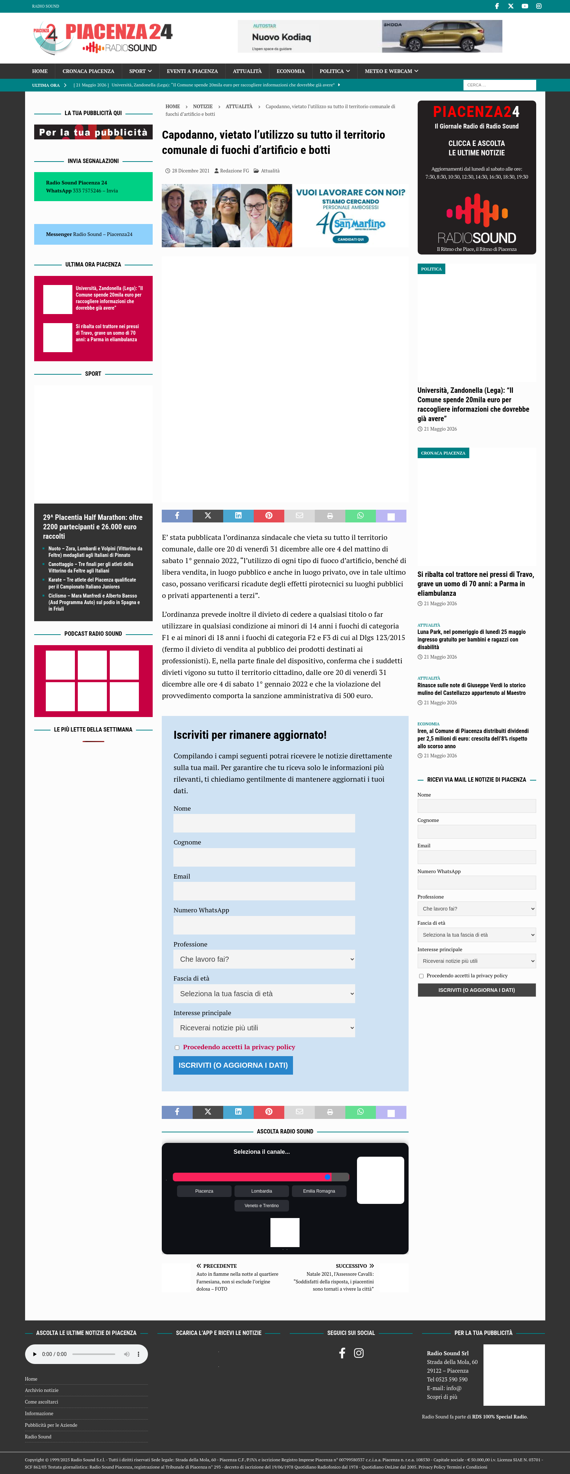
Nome (182, 808)
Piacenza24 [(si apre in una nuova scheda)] (119, 234)
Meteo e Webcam (388, 71)
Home (40, 71)
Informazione (39, 1413)
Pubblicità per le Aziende (51, 1425)
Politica (332, 71)
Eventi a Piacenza (192, 71)
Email (181, 876)
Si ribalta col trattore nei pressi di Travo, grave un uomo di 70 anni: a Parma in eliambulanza (107, 332)
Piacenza (204, 1191)
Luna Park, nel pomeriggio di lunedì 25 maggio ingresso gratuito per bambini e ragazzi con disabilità (472, 639)
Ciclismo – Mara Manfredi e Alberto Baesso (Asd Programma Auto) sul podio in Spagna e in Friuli (94, 602)
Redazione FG (234, 170)
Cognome (187, 842)
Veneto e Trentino (262, 1205)
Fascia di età (191, 978)
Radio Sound (45, 6)
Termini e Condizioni (466, 1467)
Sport (137, 71)
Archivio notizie (42, 1390)
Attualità (247, 71)
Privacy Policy (431, 1467)
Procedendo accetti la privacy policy (239, 1046)
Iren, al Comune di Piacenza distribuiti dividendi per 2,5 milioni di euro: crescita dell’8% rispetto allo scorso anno (473, 739)
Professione (190, 944)
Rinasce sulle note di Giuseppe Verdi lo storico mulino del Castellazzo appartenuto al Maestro (472, 689)
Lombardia (262, 1191)
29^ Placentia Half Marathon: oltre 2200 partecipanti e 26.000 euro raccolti (93, 527)
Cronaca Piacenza (88, 71)
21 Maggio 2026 (440, 428)
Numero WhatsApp (201, 909)
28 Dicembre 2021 (190, 170)
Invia (112, 190)
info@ (454, 1388)
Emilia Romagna (319, 1191)
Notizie (203, 106)
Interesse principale (202, 1012)
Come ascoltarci (42, 1401)
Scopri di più (442, 1396)
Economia (291, 71)
